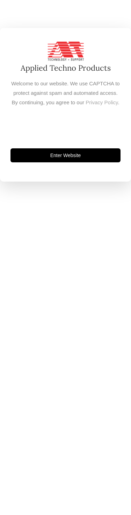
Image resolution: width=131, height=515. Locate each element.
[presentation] (66, 127)
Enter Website (65, 155)
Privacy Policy (102, 102)
